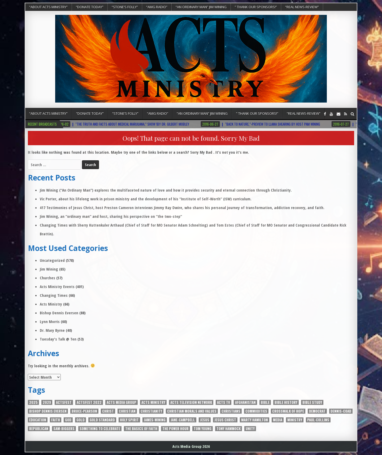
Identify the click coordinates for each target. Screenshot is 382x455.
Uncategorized (52, 260)
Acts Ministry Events (57, 286)
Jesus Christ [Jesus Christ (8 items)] (225, 419)
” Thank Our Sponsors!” (256, 7)
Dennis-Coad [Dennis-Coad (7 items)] (341, 411)
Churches (47, 277)
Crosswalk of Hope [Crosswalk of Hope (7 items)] (288, 411)
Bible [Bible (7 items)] (265, 402)
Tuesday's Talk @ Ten (58, 339)
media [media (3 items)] (277, 419)
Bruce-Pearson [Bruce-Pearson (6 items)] (84, 411)
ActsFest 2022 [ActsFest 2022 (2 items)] (89, 402)
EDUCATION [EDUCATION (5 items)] (37, 419)
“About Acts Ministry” (48, 7)
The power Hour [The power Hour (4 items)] (175, 428)
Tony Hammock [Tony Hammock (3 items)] (228, 428)
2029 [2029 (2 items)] (47, 402)
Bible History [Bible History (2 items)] (286, 402)
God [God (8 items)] (68, 419)
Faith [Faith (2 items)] (55, 419)
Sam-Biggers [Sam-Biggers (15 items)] (64, 428)
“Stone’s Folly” (125, 7)
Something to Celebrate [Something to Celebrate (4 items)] (100, 428)
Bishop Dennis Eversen (59, 312)
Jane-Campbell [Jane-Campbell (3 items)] (183, 419)
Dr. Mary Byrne (52, 330)
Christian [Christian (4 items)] (127, 411)
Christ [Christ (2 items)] (108, 411)
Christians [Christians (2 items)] (231, 411)
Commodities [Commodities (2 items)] (256, 411)
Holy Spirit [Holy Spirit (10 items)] (129, 419)
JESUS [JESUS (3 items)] (204, 419)
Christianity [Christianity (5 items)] (151, 411)
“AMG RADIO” (156, 7)
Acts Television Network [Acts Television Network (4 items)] (191, 402)
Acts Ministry (51, 304)
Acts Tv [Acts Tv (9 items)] (223, 402)
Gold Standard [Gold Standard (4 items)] (102, 419)
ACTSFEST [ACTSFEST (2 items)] (64, 402)
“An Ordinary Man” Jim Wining (201, 7)
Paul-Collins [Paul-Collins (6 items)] (318, 419)
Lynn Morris (50, 321)
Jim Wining (49, 269)
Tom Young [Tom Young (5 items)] (202, 428)
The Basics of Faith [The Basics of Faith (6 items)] (141, 428)
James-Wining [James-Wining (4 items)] (155, 419)
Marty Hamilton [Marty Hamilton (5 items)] (254, 419)
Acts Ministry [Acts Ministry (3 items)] (153, 402)
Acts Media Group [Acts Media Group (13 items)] (121, 402)
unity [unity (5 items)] (250, 428)
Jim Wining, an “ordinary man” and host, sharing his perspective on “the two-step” (111, 216)
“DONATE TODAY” (89, 7)
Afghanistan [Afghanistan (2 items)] (245, 402)
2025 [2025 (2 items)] (33, 402)
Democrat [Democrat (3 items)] (317, 411)
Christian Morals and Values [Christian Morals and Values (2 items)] (191, 411)
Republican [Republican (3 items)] (38, 428)
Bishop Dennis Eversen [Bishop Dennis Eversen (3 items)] (48, 411)
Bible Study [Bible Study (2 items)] (312, 402)
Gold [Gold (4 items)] (80, 419)
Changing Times (54, 295)
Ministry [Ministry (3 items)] (294, 419)
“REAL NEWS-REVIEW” (302, 7)
